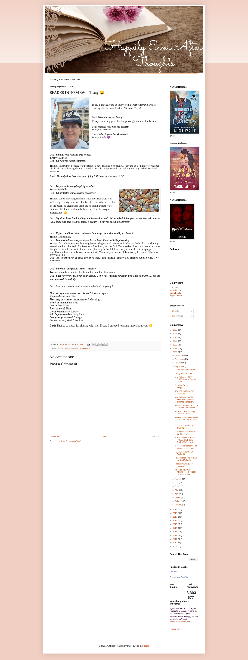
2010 (175, 543)
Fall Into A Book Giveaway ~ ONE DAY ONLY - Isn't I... (186, 419)
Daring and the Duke (183, 373)
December (179, 355)
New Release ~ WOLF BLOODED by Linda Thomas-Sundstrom (184, 399)
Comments (177, 316)
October (178, 363)
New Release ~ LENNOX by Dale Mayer (185, 433)
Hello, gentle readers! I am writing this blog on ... (186, 447)
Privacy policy (175, 629)
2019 (175, 509)
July (177, 483)
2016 (175, 520)
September (180, 366)
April (177, 494)
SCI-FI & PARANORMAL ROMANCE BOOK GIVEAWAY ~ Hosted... (186, 440)
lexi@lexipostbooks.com (180, 622)
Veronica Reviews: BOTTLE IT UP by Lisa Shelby (186, 406)
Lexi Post (60, 348)
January (178, 505)
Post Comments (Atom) (71, 441)
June (177, 486)
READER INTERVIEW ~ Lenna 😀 (185, 392)
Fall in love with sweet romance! (184, 465)
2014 (175, 528)
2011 (175, 539)
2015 (175, 524)
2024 (175, 337)
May (177, 490)
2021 (175, 348)
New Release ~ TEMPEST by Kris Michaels (186, 459)
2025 (175, 334)
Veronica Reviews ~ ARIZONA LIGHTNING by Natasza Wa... (185, 472)
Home (105, 437)
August (178, 479)
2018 (175, 513)
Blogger (145, 646)
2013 (175, 532)
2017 (175, 517)
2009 (175, 546)
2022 (175, 345)
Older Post (155, 437)
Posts (175, 311)
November (179, 359)
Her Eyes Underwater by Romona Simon (185, 412)
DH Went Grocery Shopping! (182, 386)
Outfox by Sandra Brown (185, 370)
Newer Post (55, 437)
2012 (175, 535)
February (179, 501)
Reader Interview (71, 348)
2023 (175, 341)
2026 (175, 330)
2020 (175, 352)
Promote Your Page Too (179, 577)
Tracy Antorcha (84, 348)
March (178, 497)
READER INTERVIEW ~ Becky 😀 (185, 453)
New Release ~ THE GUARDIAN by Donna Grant (185, 379)
